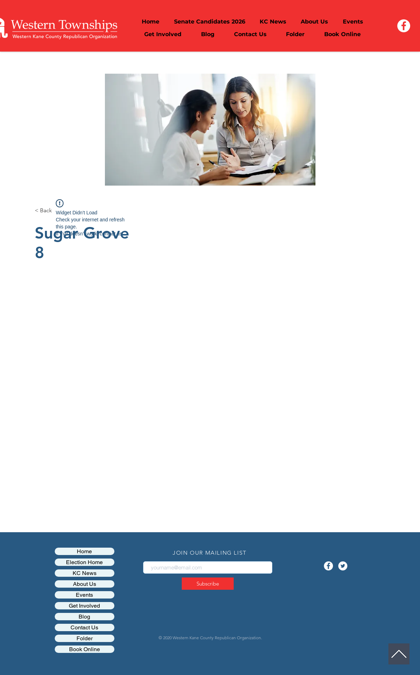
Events (84, 595)
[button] (314, 22)
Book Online (84, 649)
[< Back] (43, 211)
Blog (84, 616)
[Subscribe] (208, 583)
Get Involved (84, 605)
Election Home (84, 562)
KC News (84, 573)
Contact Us (84, 627)
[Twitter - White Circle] (342, 565)
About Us (84, 584)
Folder (84, 638)
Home (84, 551)
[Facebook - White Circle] (403, 25)
